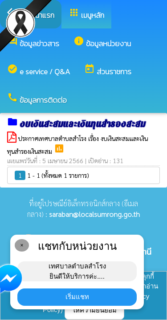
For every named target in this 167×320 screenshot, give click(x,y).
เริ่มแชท (77, 296)
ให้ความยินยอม (94, 310)
